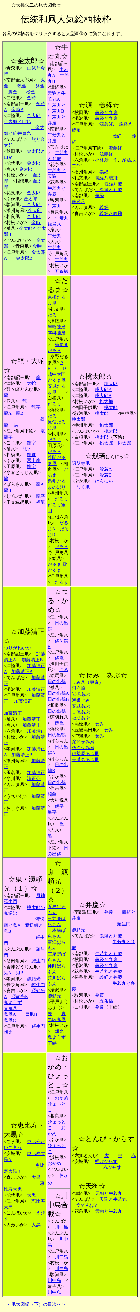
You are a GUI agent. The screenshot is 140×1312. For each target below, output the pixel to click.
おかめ (61, 1098)
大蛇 (31, 383)
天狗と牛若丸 (108, 1193)
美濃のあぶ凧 (85, 759)
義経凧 (78, 201)
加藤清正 (36, 689)
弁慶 (108, 912)
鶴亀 (59, 657)
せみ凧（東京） (87, 682)
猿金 (21, 85)
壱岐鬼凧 (57, 1019)
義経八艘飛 (106, 177)
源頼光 (34, 978)
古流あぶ (81, 712)
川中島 (61, 1227)
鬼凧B (31, 1014)
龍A (7, 413)
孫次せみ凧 (83, 747)
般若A (105, 469)
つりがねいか (17, 647)
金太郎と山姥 (17, 121)
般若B (105, 475)
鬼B (20, 972)
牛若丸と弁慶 (59, 188)
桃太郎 (111, 383)
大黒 (36, 1177)
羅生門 (10, 901)
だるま (54, 315)
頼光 (8, 1032)
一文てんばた (85, 1205)
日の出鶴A (58, 693)
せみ (99, 723)
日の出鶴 (57, 681)
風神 (40, 895)
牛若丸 (54, 206)
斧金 (39, 85)
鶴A (58, 640)
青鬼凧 (13, 1008)
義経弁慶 (113, 183)
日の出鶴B (58, 699)
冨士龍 (34, 460)
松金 (30, 91)
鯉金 (12, 91)
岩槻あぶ (81, 694)
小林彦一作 (106, 160)
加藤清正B (32, 659)
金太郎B (24, 258)
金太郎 (34, 115)
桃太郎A (103, 389)
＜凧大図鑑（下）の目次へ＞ (36, 1304)
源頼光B (19, 996)
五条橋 (61, 271)
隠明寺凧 (81, 463)
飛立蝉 (78, 688)
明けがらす (106, 1161)
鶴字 (59, 806)
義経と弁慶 (106, 112)
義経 (119, 136)
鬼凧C (10, 1020)
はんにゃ (104, 481)
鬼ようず (13, 1002)
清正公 (34, 778)
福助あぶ (81, 718)
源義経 (115, 148)
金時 (31, 97)
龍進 (31, 454)
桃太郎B (103, 395)
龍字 (36, 407)
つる (63, 669)
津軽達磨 (57, 326)
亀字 (52, 812)
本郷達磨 (57, 332)
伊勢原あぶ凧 (85, 753)
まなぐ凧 (83, 486)
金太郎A (27, 228)
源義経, (106, 124)
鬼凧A (10, 1014)
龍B (20, 413)
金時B (17, 109)
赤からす (112, 1167)
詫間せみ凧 (83, 741)
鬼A (7, 972)
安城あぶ (81, 706)
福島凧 (54, 223)
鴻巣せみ (81, 700)
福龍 (40, 502)
